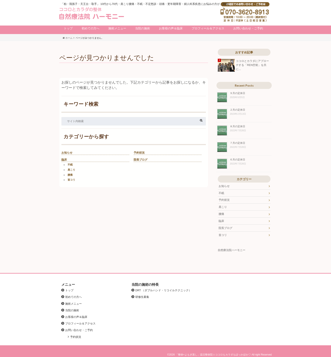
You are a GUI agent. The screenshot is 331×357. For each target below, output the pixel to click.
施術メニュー (117, 28)
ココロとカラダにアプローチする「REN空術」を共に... (252, 65)
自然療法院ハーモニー (231, 250)
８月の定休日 (237, 126)
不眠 (70, 164)
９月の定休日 (237, 93)
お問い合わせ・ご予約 (248, 28)
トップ (68, 28)
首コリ (71, 179)
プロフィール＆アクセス (208, 28)
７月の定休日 (237, 142)
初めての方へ (90, 28)
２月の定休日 (237, 109)
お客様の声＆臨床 (171, 28)
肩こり (71, 169)
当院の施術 (142, 28)
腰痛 (70, 174)
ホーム (67, 38)
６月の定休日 (237, 159)
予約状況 (139, 152)
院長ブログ (140, 159)
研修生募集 (142, 296)
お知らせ (66, 152)
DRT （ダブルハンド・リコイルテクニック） (163, 290)
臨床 (64, 159)
